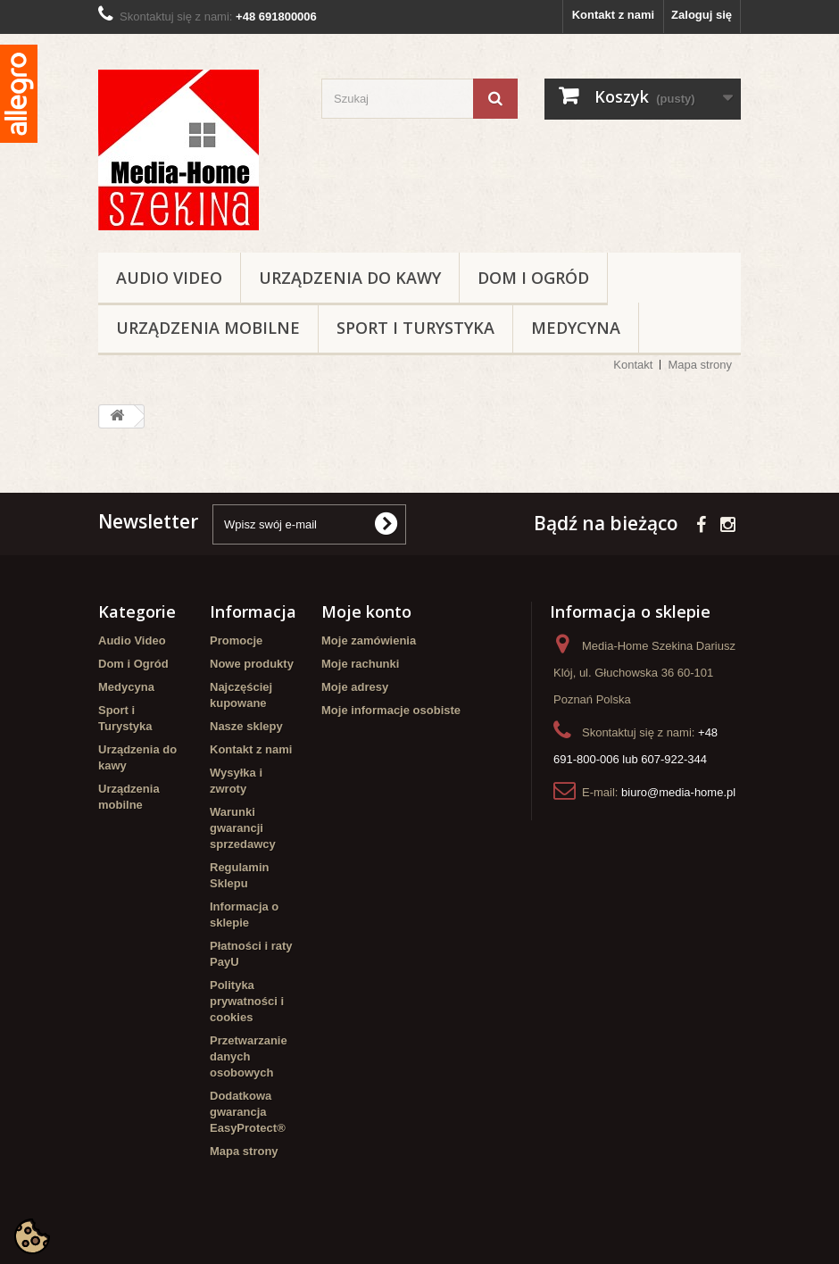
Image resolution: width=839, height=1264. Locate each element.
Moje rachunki (360, 663)
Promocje (236, 640)
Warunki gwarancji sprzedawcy (243, 828)
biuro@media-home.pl (678, 792)
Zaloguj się (701, 14)
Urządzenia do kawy (350, 277)
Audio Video (169, 277)
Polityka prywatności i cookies (247, 1001)
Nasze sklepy (246, 726)
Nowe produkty (252, 663)
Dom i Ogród (533, 277)
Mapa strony (700, 364)
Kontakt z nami (613, 14)
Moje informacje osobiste (391, 710)
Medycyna (575, 327)
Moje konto (366, 611)
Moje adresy (354, 687)
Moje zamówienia (368, 640)
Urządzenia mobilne (208, 327)
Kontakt (632, 364)
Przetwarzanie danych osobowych (248, 1056)
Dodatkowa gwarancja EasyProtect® (248, 1112)
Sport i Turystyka (415, 327)
